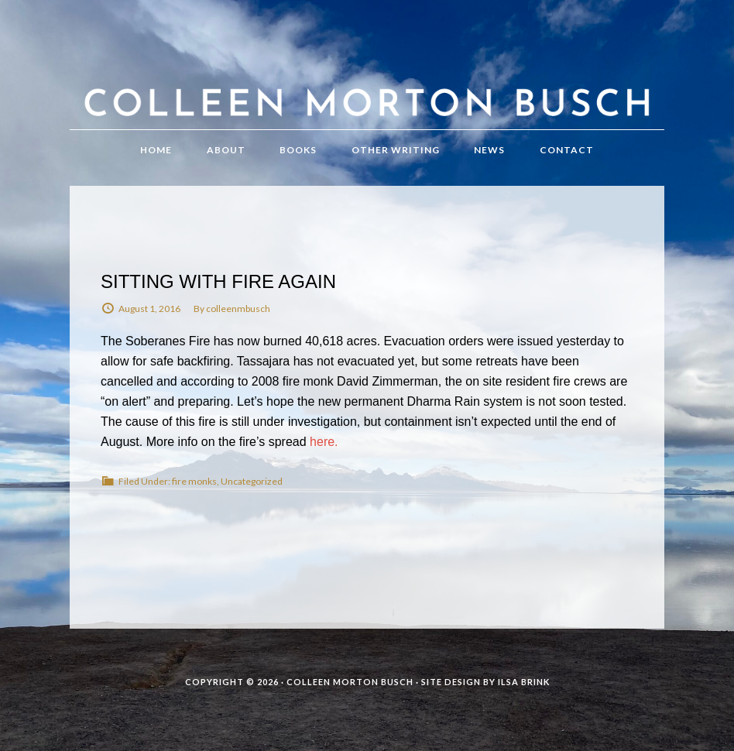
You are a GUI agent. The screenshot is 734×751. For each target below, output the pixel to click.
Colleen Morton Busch (367, 80)
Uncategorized (252, 481)
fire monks (194, 481)
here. (324, 441)
